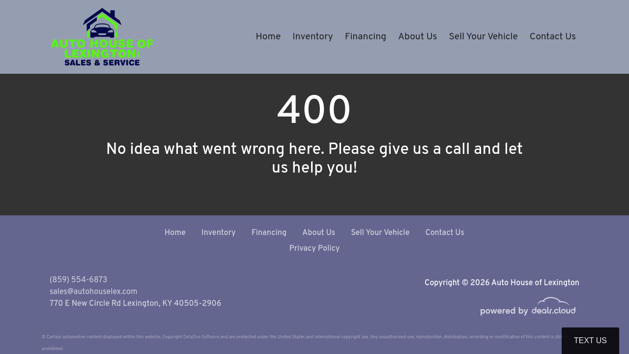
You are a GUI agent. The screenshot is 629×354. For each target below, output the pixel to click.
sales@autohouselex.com (93, 292)
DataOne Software (201, 337)
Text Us (590, 340)
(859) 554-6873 (78, 280)
